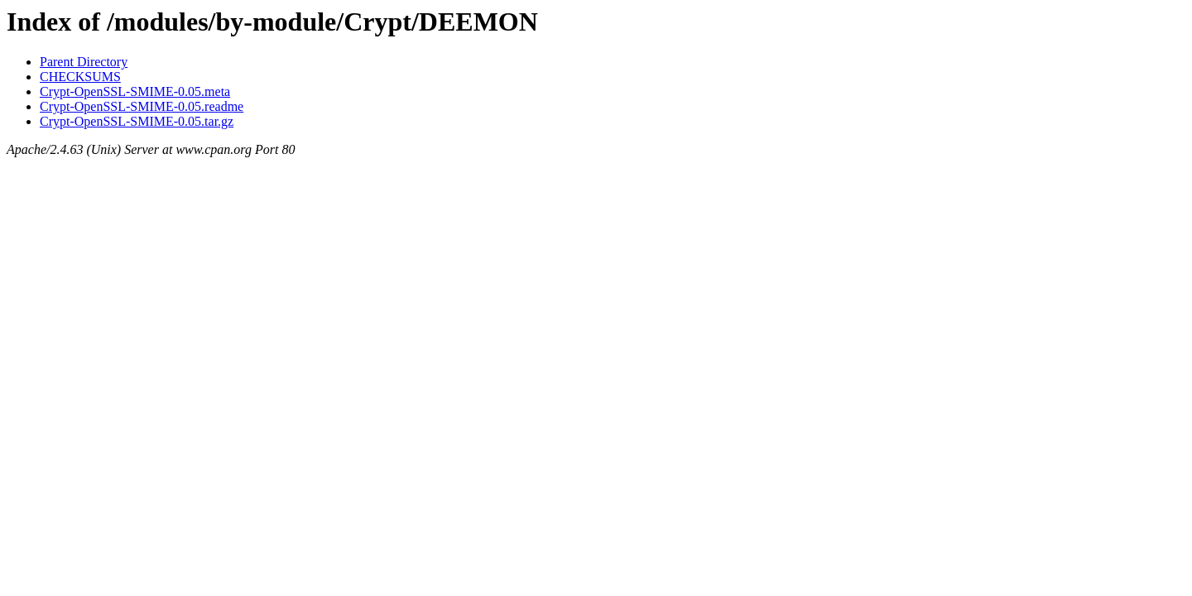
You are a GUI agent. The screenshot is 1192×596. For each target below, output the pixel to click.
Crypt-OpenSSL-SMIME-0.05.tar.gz (136, 121)
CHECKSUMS (80, 77)
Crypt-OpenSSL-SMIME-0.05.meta (135, 91)
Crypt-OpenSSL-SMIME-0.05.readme (141, 106)
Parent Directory (83, 62)
